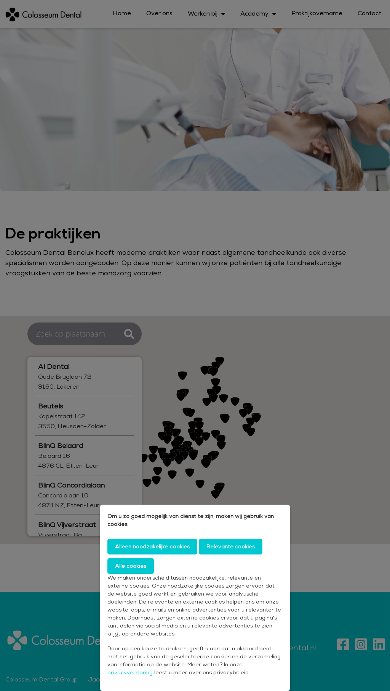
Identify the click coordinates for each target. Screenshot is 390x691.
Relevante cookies (230, 546)
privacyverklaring (130, 672)
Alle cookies (130, 565)
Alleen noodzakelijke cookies (152, 546)
